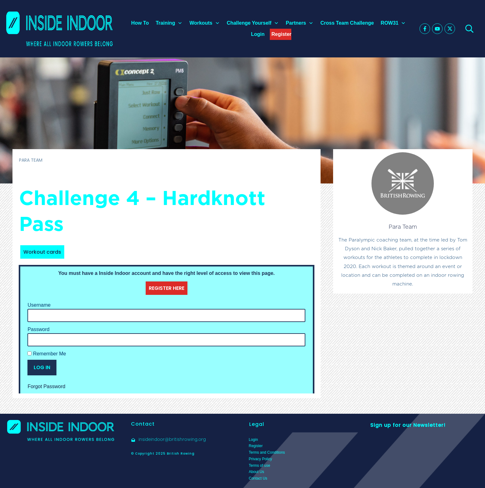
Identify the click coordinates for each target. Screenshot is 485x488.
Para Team (403, 226)
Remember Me (46, 353)
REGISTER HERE (166, 288)
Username (39, 305)
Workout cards (42, 252)
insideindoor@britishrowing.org (172, 439)
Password (38, 329)
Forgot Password (46, 386)
